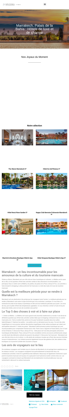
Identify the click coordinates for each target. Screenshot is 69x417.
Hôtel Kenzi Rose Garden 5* (17, 212)
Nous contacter (57, 404)
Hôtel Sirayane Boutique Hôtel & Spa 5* (51, 258)
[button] (44, 4)
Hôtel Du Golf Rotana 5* (51, 169)
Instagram (51, 401)
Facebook (62, 401)
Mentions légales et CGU (36, 401)
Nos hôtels (43, 404)
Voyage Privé (33, 407)
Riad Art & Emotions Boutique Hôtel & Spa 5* (17, 259)
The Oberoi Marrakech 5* (17, 169)
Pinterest (33, 404)
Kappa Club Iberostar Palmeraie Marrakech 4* (51, 213)
